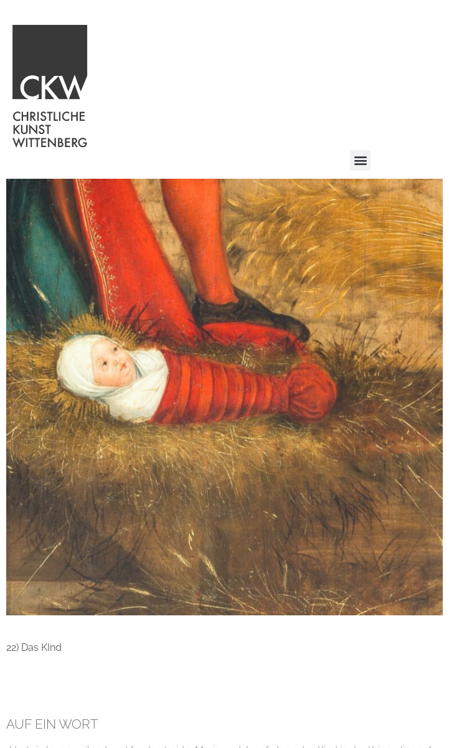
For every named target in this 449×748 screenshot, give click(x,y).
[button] (360, 160)
